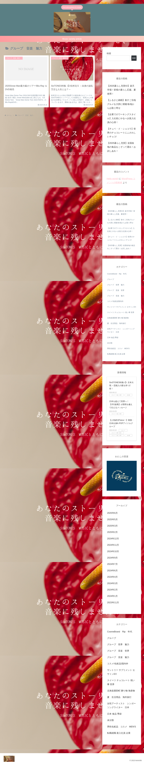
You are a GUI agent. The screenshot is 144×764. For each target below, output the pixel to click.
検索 (109, 53)
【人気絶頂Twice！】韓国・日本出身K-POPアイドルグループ (121, 423)
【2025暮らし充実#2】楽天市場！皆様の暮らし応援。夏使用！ (122, 90)
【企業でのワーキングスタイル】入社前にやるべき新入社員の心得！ (121, 118)
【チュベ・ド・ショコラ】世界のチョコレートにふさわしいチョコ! (121, 133)
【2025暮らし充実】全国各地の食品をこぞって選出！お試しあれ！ (121, 147)
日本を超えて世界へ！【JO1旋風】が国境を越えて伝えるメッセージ (120, 404)
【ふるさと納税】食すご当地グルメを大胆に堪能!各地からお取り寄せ (121, 104)
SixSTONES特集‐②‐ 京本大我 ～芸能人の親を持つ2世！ (121, 385)
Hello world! (112, 178)
